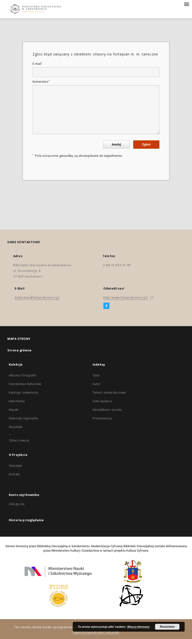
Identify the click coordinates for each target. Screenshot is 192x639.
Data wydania (102, 401)
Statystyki (15, 466)
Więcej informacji (138, 626)
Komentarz (41, 82)
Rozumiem (167, 626)
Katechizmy (17, 401)
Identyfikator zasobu (107, 410)
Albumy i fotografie (22, 375)
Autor (97, 384)
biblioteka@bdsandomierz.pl (37, 297)
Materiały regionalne (23, 418)
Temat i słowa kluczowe (109, 392)
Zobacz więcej (19, 440)
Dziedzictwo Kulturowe (25, 384)
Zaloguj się (16, 504)
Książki (13, 410)
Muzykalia (16, 427)
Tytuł (96, 375)
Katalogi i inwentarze (23, 392)
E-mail (37, 64)
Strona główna (19, 350)
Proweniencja (102, 418)
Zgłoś (146, 144)
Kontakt (14, 474)
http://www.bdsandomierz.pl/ (125, 297)
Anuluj (116, 144)
